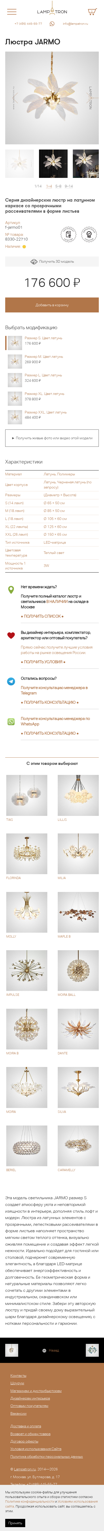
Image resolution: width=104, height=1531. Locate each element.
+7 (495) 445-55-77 (28, 24)
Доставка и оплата (25, 1426)
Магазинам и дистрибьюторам (36, 1391)
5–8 (58, 186)
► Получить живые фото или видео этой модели (52, 438)
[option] (52, 98)
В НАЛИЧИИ (57, 601)
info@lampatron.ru (75, 24)
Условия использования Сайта (35, 1449)
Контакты (18, 1375)
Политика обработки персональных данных (46, 1456)
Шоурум (17, 1383)
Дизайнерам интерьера (30, 1398)
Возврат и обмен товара (30, 1434)
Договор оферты (24, 1441)
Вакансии (18, 1413)
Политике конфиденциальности (29, 1501)
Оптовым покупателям (29, 1406)
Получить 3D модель (52, 261)
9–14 (69, 186)
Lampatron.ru (25, 1469)
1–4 (49, 186)
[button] (15, 98)
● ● (50, 702)
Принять (15, 1523)
